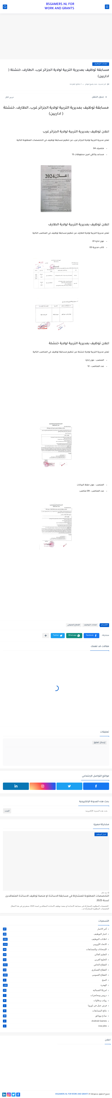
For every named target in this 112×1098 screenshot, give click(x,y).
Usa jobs (55, 1026)
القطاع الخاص (55, 964)
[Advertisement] (56, 36)
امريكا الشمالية (55, 990)
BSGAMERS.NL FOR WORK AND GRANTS (59, 7)
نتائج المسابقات (55, 1010)
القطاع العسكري (55, 969)
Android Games (55, 1021)
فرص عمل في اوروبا (55, 1005)
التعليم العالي (55, 954)
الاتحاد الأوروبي (55, 944)
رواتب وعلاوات (55, 1000)
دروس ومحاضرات (55, 995)
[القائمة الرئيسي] (107, 7)
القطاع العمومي (73, 625)
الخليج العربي (55, 959)
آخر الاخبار (55, 929)
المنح (55, 980)
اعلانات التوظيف (100, 64)
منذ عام (104, 893)
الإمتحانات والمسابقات (55, 949)
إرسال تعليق (99, 743)
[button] (91, 635)
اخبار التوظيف (55, 934)
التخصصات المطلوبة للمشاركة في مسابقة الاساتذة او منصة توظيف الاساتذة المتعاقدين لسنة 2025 (57, 898)
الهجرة (55, 985)
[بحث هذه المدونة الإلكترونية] (60, 811)
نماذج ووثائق (55, 1015)
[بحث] (5, 7)
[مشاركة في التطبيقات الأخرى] (45, 635)
